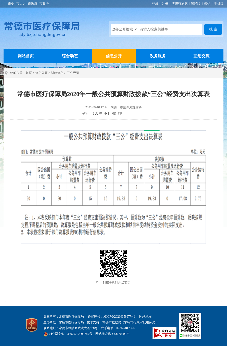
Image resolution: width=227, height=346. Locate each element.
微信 (207, 3)
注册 (165, 3)
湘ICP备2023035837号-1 (119, 316)
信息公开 (114, 56)
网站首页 (26, 56)
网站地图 (145, 316)
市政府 (32, 3)
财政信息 (57, 73)
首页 (29, 73)
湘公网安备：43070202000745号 (70, 334)
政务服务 (158, 56)
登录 (155, 3)
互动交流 (201, 56)
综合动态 (70, 56)
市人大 (21, 3)
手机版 (218, 3)
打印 (121, 113)
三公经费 (73, 73)
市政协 (44, 3)
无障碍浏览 (180, 3)
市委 (11, 3)
